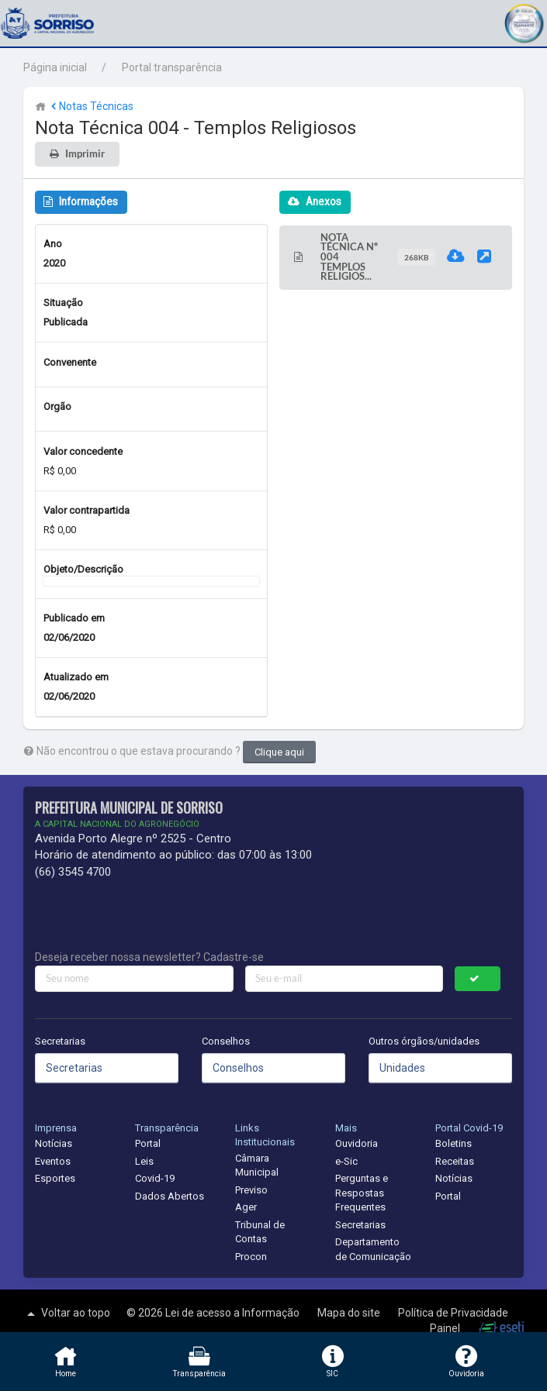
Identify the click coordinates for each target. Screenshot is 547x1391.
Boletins (453, 1143)
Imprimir (85, 154)
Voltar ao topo (66, 1313)
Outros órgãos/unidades (424, 1041)
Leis (144, 1161)
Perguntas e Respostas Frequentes (361, 1192)
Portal (148, 1143)
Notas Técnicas (90, 106)
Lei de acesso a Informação (233, 1313)
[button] (523, 21)
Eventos (53, 1161)
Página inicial (55, 67)
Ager (246, 1207)
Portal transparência (172, 67)
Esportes (55, 1178)
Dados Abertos (169, 1196)
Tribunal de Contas (260, 1232)
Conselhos (226, 1041)
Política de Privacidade (453, 1313)
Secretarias (60, 1041)
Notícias (53, 1143)
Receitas (454, 1161)
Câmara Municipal (257, 1165)
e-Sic (346, 1161)
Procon (251, 1256)
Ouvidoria (356, 1143)
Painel (446, 1328)
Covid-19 (155, 1178)
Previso (251, 1190)
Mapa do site (350, 1313)
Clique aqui (279, 752)
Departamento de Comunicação (373, 1249)
